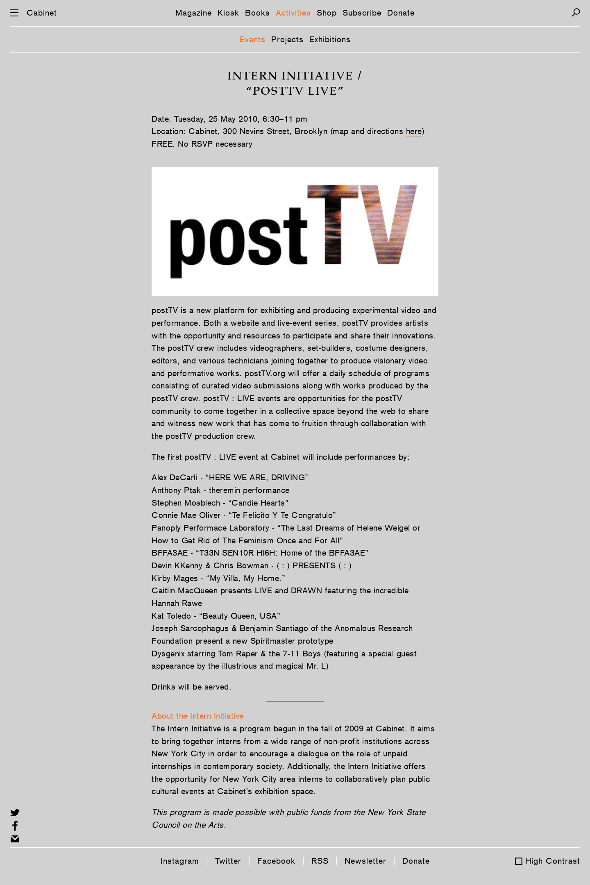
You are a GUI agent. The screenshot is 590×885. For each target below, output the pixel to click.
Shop (327, 13)
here (414, 131)
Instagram (180, 861)
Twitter (228, 861)
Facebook (276, 861)
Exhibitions (330, 39)
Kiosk (228, 13)
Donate (401, 13)
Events (253, 39)
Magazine (193, 13)
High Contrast (552, 861)
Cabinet (42, 13)
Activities (293, 13)
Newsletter (365, 861)
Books (257, 13)
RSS (320, 861)
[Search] (576, 12)
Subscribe (362, 13)
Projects (287, 39)
